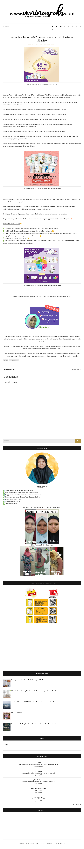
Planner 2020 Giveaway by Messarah (24, 713)
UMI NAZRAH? (42, 487)
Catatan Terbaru (9, 369)
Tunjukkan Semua (77, 804)
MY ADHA (38, 771)
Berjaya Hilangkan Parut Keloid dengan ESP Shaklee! (29, 680)
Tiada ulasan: (49, 44)
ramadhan (14, 360)
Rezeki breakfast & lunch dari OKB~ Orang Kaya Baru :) (38, 781)
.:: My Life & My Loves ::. (38, 780)
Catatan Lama (76, 369)
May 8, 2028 (38, 790)
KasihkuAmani (38, 797)
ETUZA (38, 763)
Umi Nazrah (40, 843)
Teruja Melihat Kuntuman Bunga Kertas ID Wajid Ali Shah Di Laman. (38, 764)
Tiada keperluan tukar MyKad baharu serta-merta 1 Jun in (38, 773)
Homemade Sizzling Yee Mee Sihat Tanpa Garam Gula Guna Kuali (33, 724)
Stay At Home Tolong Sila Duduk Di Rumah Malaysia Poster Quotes (34, 691)
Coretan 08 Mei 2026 (38, 799)
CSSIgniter (26, 845)
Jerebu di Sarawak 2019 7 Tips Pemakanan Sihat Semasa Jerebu (33, 702)
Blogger (61, 843)
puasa (5, 360)
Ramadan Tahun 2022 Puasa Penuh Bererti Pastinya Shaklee (42, 38)
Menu (7, 26)
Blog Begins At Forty (38, 788)
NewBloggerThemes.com (60, 845)
